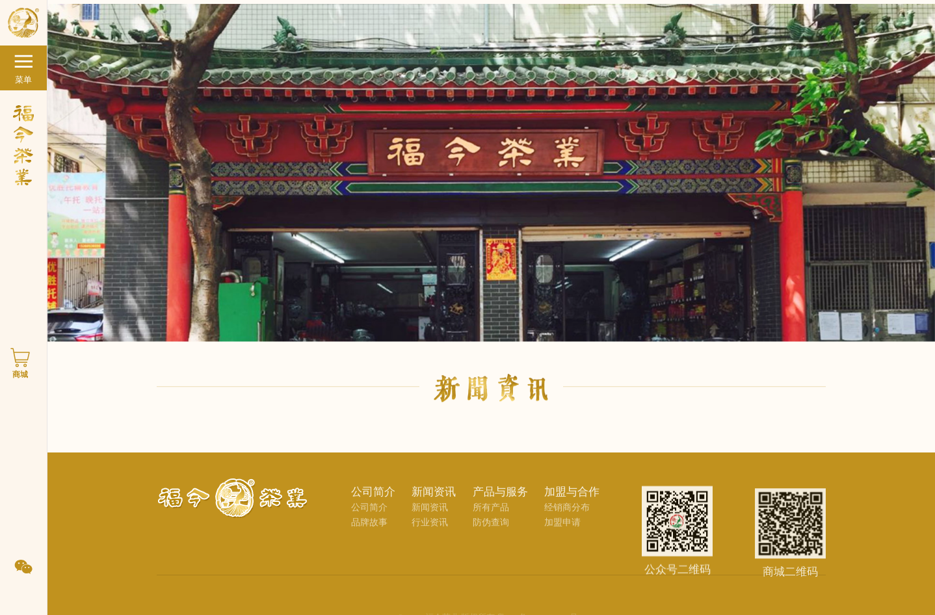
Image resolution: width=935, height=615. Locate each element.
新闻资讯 (430, 513)
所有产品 (491, 513)
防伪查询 (491, 528)
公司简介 (369, 513)
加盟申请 (562, 528)
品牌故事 (369, 528)
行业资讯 (430, 528)
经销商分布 (567, 513)
